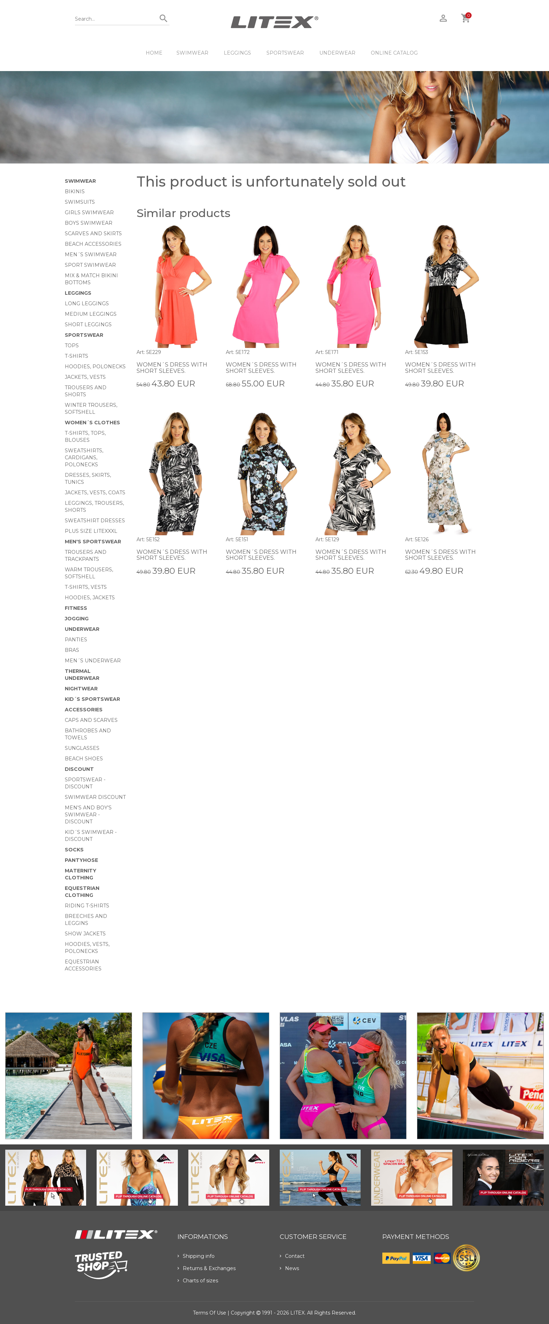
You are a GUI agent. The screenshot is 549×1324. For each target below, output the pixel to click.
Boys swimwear (88, 223)
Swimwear (192, 53)
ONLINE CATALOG (394, 53)
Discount (79, 769)
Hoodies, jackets (90, 597)
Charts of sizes (198, 1280)
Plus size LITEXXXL (91, 531)
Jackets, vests (85, 377)
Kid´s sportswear (92, 699)
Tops (72, 345)
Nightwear (81, 688)
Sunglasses (82, 748)
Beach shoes (84, 758)
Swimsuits (80, 202)
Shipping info (196, 1256)
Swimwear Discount (95, 797)
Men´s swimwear (91, 254)
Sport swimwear (90, 265)
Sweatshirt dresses (95, 520)
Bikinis (75, 191)
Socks (74, 849)
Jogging (77, 618)
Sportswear (285, 53)
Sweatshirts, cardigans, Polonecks (84, 457)
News (289, 1268)
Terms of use (209, 1313)
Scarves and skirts (93, 233)
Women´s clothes (92, 422)
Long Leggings (87, 303)
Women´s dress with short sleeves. (172, 367)
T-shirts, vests (86, 587)
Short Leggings (88, 324)
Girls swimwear (89, 212)
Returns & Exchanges (207, 1268)
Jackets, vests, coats (95, 492)
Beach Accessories (93, 244)
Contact (292, 1256)
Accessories (84, 709)
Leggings (237, 53)
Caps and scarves (91, 720)
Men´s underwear (93, 660)
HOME (154, 53)
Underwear (337, 53)
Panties (76, 639)
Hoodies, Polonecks (95, 366)
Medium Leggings (91, 314)
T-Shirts (76, 356)
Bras (72, 650)
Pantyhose (81, 860)
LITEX (297, 1313)
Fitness (76, 608)
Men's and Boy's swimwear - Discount (88, 814)
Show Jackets (85, 934)
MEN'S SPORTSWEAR (93, 541)
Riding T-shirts (87, 906)
